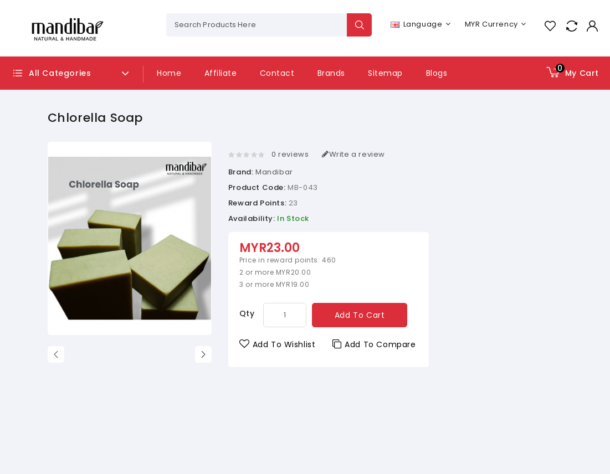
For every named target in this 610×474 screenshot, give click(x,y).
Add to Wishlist (277, 344)
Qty (247, 313)
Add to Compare (374, 344)
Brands (331, 73)
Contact (277, 73)
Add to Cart (360, 315)
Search (359, 25)
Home (169, 73)
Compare (571, 26)
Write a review (353, 154)
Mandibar (274, 172)
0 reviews (290, 154)
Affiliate (220, 73)
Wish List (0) (550, 26)
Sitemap (385, 73)
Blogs (437, 73)
